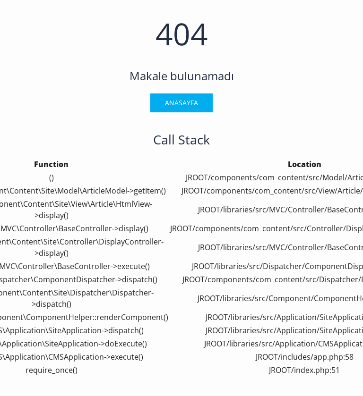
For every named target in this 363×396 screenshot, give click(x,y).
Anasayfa (181, 102)
